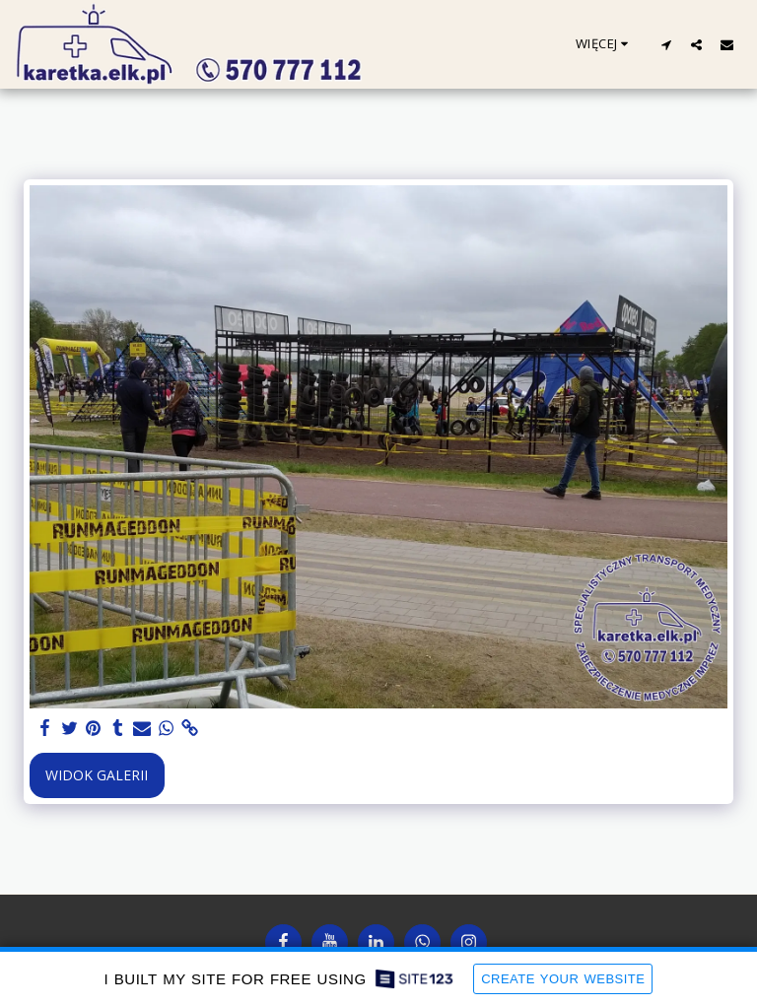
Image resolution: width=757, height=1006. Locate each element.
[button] (666, 44)
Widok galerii (96, 775)
